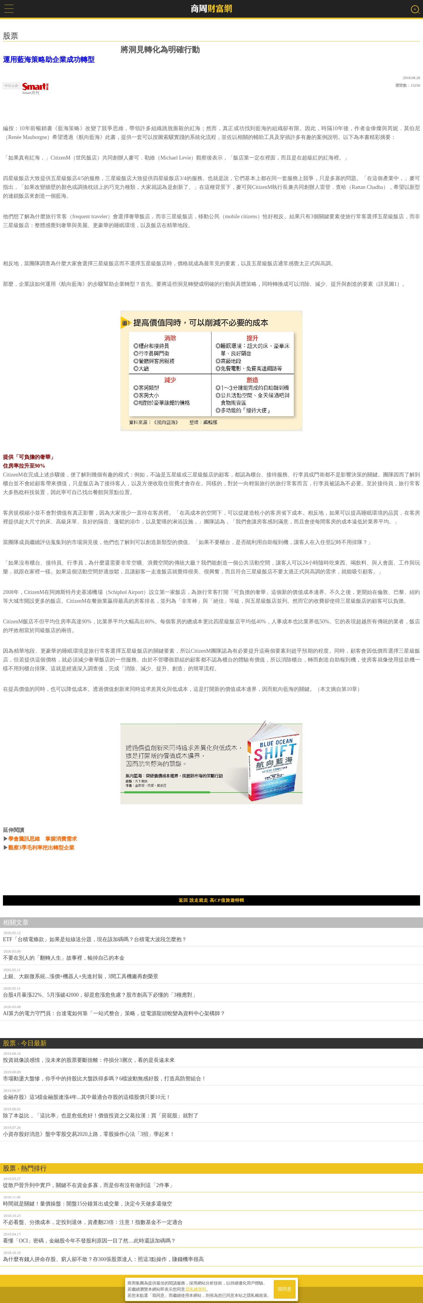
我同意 (285, 1288)
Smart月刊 (35, 89)
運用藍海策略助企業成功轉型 (49, 59)
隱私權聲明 (196, 1288)
